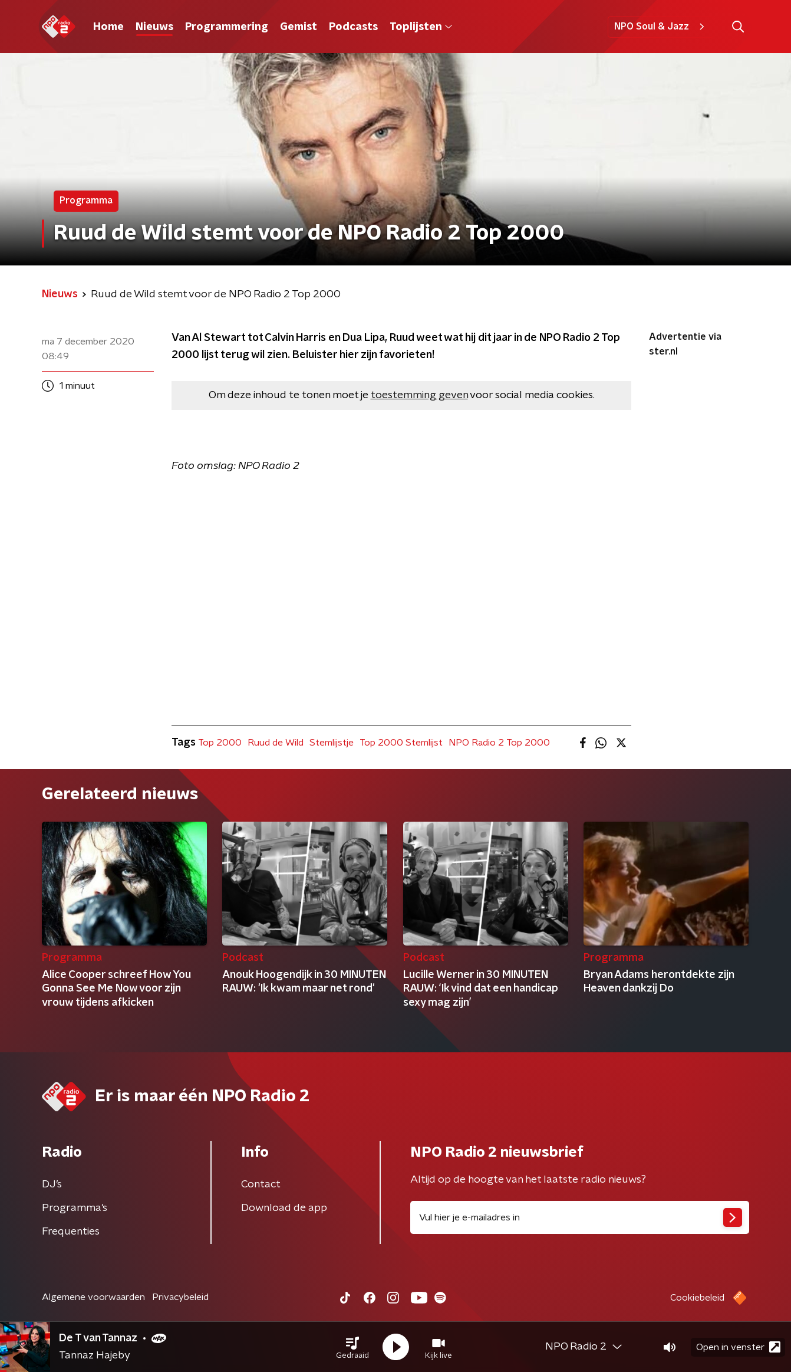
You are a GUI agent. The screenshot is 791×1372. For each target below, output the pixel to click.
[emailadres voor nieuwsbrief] (579, 1217)
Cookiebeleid (697, 1297)
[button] (352, 1347)
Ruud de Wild (276, 742)
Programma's (74, 1208)
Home (108, 27)
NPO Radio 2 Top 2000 (499, 742)
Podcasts (353, 27)
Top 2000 (220, 742)
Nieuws (154, 27)
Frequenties (71, 1231)
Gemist (298, 27)
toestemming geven (419, 395)
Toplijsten (421, 27)
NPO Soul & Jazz (661, 26)
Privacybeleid (180, 1297)
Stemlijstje (331, 742)
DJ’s (52, 1184)
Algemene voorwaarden (93, 1297)
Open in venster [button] (738, 1347)
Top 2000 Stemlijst (401, 742)
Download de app (284, 1208)
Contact (261, 1184)
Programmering (226, 27)
